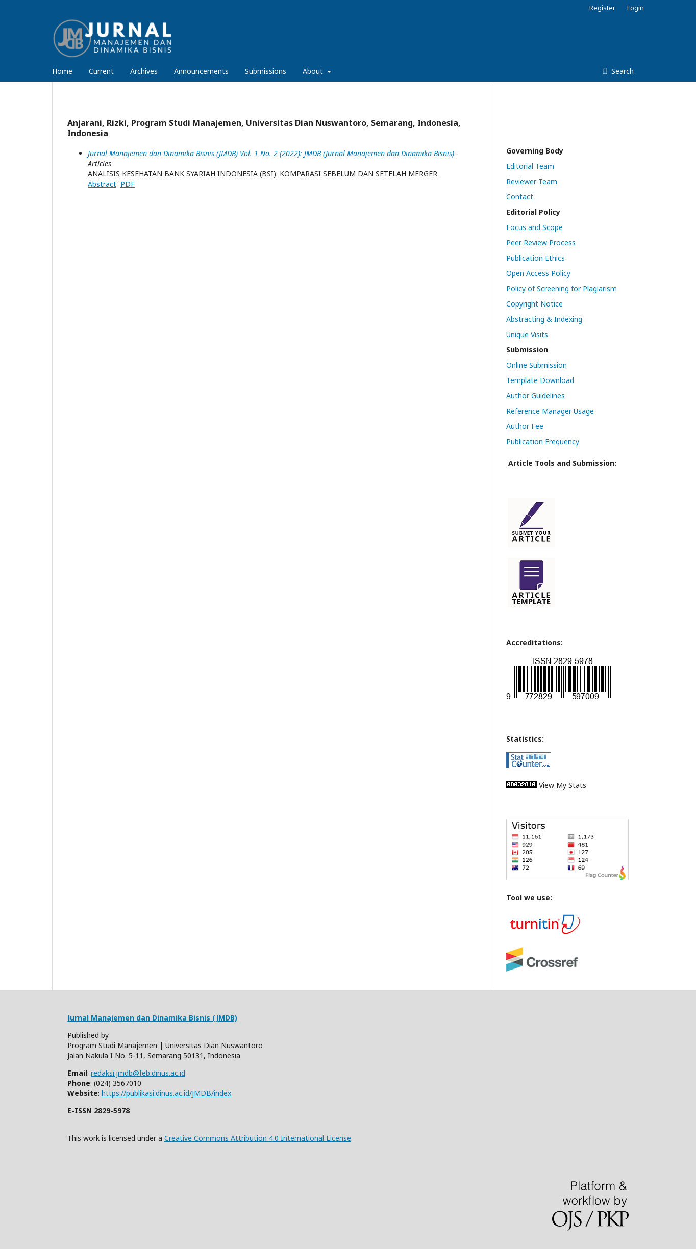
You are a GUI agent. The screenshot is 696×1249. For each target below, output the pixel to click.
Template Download (540, 380)
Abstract (102, 184)
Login (635, 7)
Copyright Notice (534, 304)
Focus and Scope (534, 227)
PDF (127, 184)
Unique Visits (527, 334)
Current (101, 71)
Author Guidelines (535, 395)
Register (602, 7)
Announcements (201, 71)
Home (62, 71)
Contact (519, 196)
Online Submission (536, 365)
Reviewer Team (531, 181)
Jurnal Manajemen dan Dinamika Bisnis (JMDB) (152, 1018)
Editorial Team (530, 166)
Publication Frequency (542, 441)
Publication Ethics (535, 258)
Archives (144, 71)
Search (621, 71)
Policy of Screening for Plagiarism (561, 288)
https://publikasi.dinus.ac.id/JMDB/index (166, 1093)
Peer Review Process (541, 242)
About (314, 71)
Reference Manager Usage (550, 411)
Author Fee (524, 426)
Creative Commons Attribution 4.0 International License (257, 1138)
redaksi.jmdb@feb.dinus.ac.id (138, 1073)
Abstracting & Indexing (544, 319)
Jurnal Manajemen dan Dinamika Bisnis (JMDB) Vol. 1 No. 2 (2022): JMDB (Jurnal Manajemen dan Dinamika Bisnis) (271, 153)
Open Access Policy (538, 273)
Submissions (265, 71)
